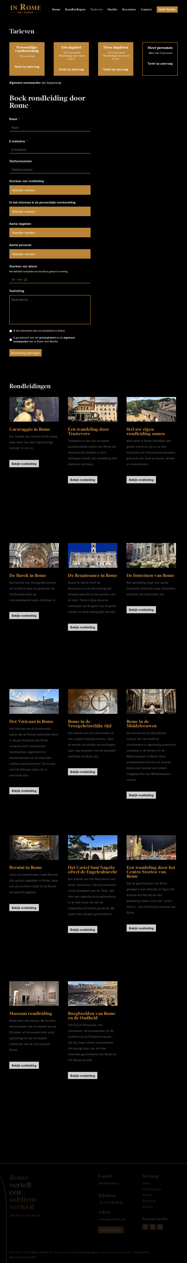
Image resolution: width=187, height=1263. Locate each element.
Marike (112, 9)
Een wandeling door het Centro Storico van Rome (151, 872)
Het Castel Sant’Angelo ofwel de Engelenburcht (92, 870)
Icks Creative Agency (88, 1252)
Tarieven (96, 9)
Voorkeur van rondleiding (26, 181)
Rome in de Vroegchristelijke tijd (89, 724)
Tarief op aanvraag (26, 66)
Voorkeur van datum (23, 266)
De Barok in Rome (27, 575)
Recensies (129, 9)
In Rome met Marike (41, 1252)
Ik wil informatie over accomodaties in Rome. (39, 330)
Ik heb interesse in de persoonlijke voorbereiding (42, 202)
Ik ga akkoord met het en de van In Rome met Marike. (44, 339)
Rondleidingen (75, 9)
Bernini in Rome (25, 867)
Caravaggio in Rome (29, 429)
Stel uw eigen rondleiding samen (146, 431)
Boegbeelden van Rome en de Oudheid (91, 1016)
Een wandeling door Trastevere (88, 431)
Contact (146, 9)
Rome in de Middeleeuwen (142, 724)
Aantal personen (20, 245)
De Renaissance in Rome (92, 575)
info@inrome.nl (108, 1183)
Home (56, 9)
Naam (14, 119)
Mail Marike (167, 9)
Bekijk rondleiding (24, 463)
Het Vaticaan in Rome (31, 721)
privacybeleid (47, 337)
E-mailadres (18, 141)
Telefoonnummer (20, 161)
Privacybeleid (141, 1252)
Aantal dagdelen (20, 223)
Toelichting (16, 291)
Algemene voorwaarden (25, 82)
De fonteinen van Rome (150, 575)
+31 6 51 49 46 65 (110, 1202)
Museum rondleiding (30, 1013)
